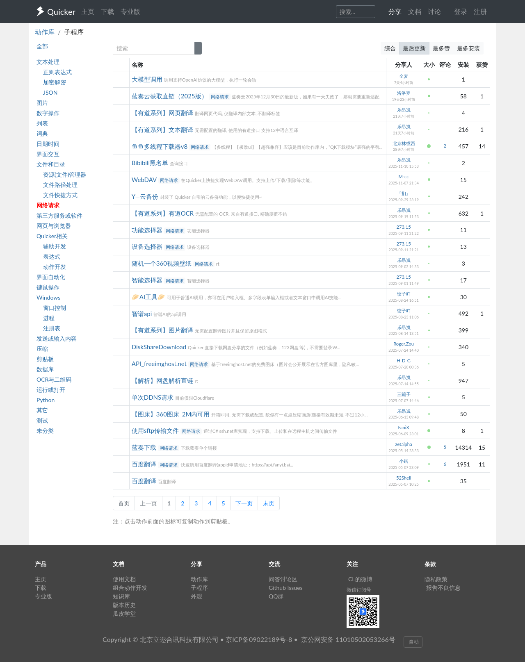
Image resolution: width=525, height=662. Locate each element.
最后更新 (414, 48)
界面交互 (48, 153)
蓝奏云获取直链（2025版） (170, 96)
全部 (42, 46)
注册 (480, 11)
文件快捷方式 (60, 194)
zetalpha (403, 444)
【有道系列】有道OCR (163, 213)
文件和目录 (51, 164)
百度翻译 (145, 464)
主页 (87, 11)
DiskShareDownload (160, 346)
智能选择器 (148, 280)
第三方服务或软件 (59, 215)
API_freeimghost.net (160, 363)
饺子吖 (404, 293)
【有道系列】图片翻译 (163, 330)
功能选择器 (148, 230)
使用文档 (124, 579)
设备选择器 (148, 246)
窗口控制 (54, 307)
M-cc (404, 176)
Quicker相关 (52, 235)
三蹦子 (404, 394)
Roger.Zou (403, 343)
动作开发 (54, 266)
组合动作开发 (130, 587)
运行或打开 (51, 389)
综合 (390, 48)
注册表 (51, 328)
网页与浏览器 (54, 225)
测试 (42, 420)
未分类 (45, 430)
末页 (268, 503)
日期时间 (48, 143)
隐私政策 (436, 579)
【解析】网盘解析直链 (163, 380)
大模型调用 (148, 79)
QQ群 (276, 596)
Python (46, 399)
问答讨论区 (283, 579)
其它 (42, 410)
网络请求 (48, 205)
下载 (107, 11)
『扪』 (404, 193)
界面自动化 (51, 276)
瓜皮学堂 (124, 613)
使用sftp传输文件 (156, 430)
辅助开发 (54, 246)
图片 (42, 102)
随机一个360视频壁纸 (162, 263)
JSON (50, 92)
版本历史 (124, 604)
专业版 (130, 11)
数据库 (45, 369)
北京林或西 (404, 143)
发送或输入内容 (57, 338)
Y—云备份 (146, 196)
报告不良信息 (443, 587)
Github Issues (286, 587)
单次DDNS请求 (153, 397)
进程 (49, 317)
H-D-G (404, 360)
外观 (196, 596)
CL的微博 (360, 579)
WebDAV (145, 179)
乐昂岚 (404, 109)
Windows (48, 297)
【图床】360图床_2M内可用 (171, 414)
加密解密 (54, 82)
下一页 (244, 503)
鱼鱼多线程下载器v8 (160, 146)
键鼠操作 (48, 287)
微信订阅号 (359, 590)
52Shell (403, 477)
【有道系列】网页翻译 (163, 112)
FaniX (403, 427)
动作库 (45, 32)
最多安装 (468, 48)
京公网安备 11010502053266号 (348, 639)
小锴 (403, 461)
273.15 (404, 227)
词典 (42, 133)
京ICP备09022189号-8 (259, 639)
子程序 (199, 587)
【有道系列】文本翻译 (163, 129)
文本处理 (48, 61)
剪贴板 (45, 358)
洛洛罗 (404, 93)
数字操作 (48, 112)
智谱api (142, 313)
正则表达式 (57, 71)
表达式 (51, 256)
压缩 (42, 348)
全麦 (403, 76)
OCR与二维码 (54, 379)
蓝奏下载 (145, 447)
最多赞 (441, 48)
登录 (460, 11)
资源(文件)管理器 (64, 174)
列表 (42, 123)
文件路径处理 (60, 184)
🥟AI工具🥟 (149, 296)
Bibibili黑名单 (151, 162)
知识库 (121, 596)
